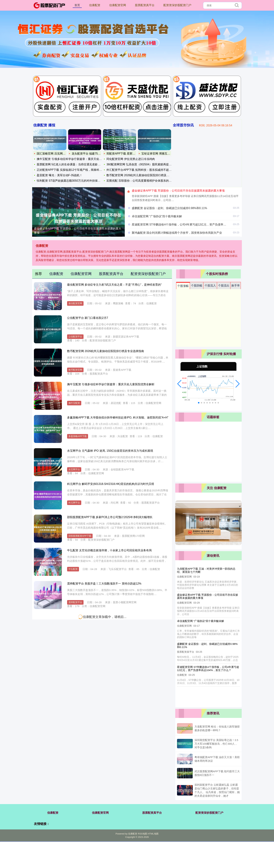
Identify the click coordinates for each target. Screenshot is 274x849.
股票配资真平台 (144, 5)
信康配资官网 (117, 5)
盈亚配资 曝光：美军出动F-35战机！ (59, 175)
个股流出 (223, 285)
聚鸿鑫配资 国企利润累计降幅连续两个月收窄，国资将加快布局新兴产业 (177, 232)
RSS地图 (142, 833)
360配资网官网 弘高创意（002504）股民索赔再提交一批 (141, 164)
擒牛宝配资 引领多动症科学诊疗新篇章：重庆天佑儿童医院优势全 (77, 158)
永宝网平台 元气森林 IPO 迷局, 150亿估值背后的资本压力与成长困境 (110, 450)
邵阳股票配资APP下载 (79, 536)
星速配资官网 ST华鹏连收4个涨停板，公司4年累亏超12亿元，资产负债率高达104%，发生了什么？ (194, 224)
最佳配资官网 (75, 303)
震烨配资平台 (75, 602)
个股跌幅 (196, 285)
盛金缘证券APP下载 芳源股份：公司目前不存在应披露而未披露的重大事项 (77, 230)
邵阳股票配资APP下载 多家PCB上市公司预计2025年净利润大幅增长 (110, 517)
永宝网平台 (74, 469)
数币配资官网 (75, 369)
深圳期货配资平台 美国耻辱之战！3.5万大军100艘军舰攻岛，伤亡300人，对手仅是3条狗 (216, 744)
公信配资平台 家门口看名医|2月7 (87, 317)
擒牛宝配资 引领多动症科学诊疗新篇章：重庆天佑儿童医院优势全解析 (110, 384)
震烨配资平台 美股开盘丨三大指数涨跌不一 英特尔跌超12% (104, 583)
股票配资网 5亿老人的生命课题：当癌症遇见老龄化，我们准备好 (77, 164)
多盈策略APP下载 (77, 436)
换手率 (235, 285)
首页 (77, 5)
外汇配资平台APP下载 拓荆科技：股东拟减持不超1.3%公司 (143, 169)
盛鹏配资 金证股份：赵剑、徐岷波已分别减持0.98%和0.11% (169, 208)
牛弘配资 (73, 569)
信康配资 (94, 5)
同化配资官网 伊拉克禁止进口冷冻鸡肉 (130, 158)
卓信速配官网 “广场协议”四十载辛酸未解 (157, 216)
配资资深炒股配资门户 (177, 5)
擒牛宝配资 (74, 403)
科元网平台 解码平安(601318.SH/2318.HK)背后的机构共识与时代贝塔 (110, 483)
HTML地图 (153, 833)
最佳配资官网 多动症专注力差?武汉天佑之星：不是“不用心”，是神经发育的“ (114, 284)
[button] (179, 384)
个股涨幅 (183, 285)
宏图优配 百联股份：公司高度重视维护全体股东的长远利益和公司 (147, 180)
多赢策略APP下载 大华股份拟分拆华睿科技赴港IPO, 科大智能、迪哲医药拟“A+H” (117, 417)
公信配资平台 (75, 336)
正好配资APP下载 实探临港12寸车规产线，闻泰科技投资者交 (75, 169)
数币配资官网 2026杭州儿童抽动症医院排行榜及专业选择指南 (144, 175)
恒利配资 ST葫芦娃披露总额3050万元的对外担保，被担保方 (74, 180)
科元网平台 (74, 502)
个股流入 (210, 285)
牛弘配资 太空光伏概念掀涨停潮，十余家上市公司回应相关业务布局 (109, 550)
